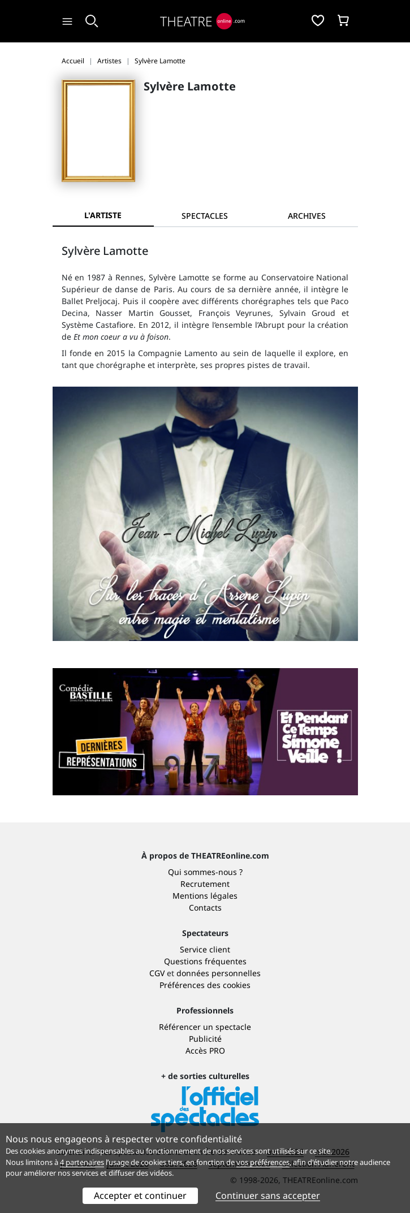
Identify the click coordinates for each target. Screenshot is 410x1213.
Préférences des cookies (205, 985)
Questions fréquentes (205, 961)
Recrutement (205, 883)
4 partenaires (82, 1162)
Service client (205, 949)
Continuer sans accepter (267, 1195)
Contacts (205, 907)
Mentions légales (205, 895)
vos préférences (263, 1162)
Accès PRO (205, 1050)
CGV (157, 973)
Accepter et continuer (140, 1195)
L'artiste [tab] (103, 215)
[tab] (205, 215)
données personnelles (218, 973)
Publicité (205, 1038)
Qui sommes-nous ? (205, 872)
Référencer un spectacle (205, 1026)
